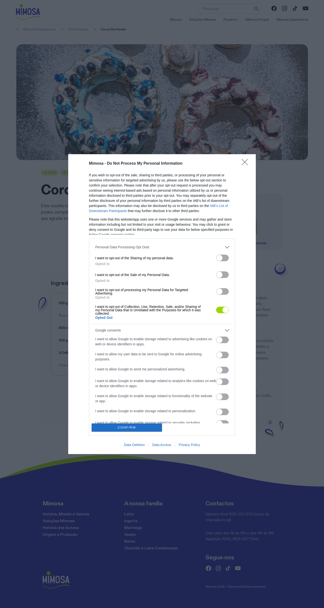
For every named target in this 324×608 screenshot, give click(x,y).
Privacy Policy (189, 445)
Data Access (161, 445)
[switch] (222, 258)
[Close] (246, 163)
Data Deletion (134, 445)
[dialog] (162, 304)
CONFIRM (127, 427)
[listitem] (162, 247)
